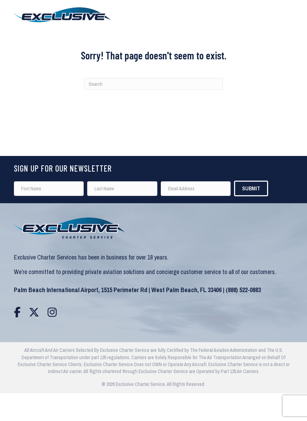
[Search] (153, 84)
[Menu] (292, 14)
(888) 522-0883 (243, 290)
